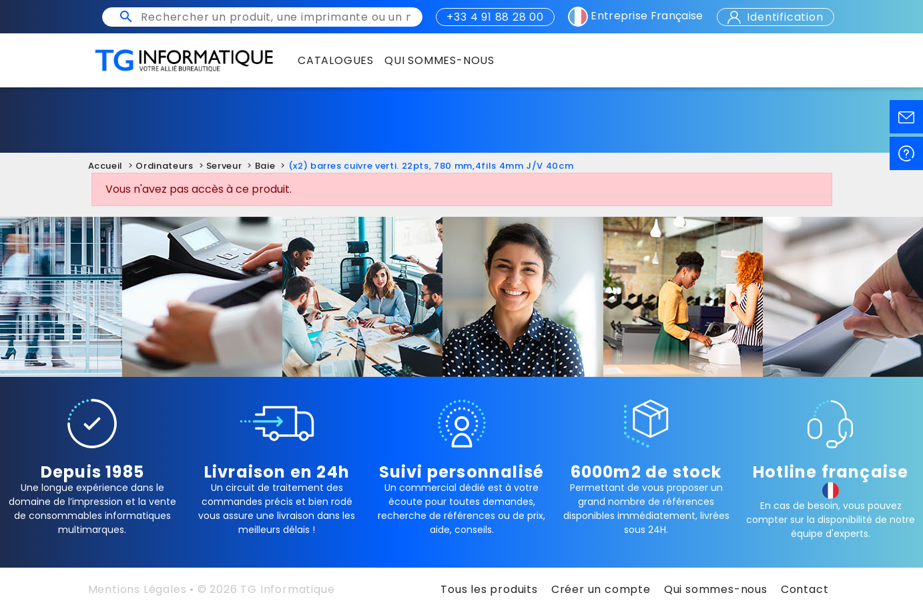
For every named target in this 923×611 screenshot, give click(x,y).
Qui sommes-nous (715, 589)
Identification (775, 17)
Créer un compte (601, 589)
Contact (805, 589)
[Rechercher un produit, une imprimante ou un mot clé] (275, 17)
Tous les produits (489, 589)
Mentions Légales (137, 589)
